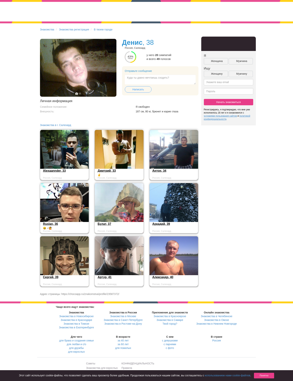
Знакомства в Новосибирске (76, 316)
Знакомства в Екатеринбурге (76, 327)
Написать (138, 89)
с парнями (170, 344)
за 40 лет (123, 340)
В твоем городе (103, 29)
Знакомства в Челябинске (216, 316)
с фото (170, 347)
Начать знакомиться (228, 102)
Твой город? (170, 323)
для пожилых (123, 347)
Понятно (264, 375)
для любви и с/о (76, 344)
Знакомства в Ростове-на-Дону (123, 323)
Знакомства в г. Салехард (55, 125)
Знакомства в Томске (76, 323)
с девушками (170, 340)
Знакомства (47, 29)
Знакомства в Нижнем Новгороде (216, 323)
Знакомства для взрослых (102, 367)
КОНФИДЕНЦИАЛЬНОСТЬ (137, 363)
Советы (90, 363)
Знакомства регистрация (74, 29)
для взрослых (76, 351)
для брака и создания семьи (76, 340)
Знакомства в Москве (123, 316)
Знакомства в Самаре (170, 319)
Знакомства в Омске (216, 319)
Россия (216, 340)
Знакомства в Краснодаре (76, 319)
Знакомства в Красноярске (170, 316)
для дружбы (76, 347)
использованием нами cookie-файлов (227, 375)
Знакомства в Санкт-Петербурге (123, 319)
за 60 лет (123, 344)
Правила (126, 367)
